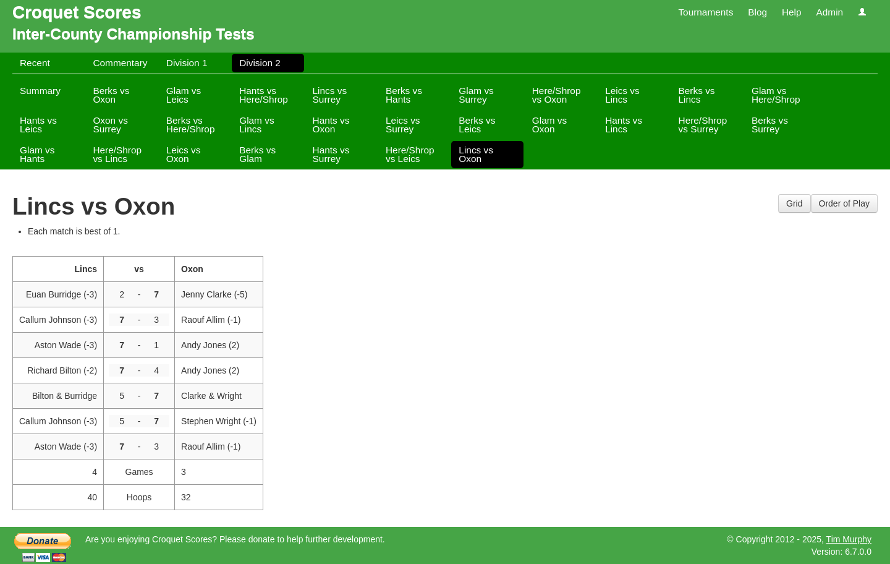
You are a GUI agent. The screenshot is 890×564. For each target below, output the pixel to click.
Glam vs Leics (183, 95)
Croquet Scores (77, 12)
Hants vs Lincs (623, 124)
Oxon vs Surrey (110, 124)
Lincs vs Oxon (476, 154)
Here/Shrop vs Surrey (703, 124)
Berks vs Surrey (770, 124)
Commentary (120, 63)
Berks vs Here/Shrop (190, 124)
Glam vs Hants (37, 154)
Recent (35, 63)
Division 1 (187, 63)
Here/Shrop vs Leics (410, 154)
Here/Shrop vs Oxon (556, 95)
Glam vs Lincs (256, 124)
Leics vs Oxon (183, 154)
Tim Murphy (848, 539)
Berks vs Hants (404, 95)
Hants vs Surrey (331, 154)
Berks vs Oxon (111, 95)
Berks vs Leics (477, 124)
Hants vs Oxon (331, 124)
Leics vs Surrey (403, 124)
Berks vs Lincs (697, 95)
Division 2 (260, 63)
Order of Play (844, 203)
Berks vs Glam (257, 154)
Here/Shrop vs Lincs (117, 154)
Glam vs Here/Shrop (776, 95)
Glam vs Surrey (476, 95)
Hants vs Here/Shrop (263, 95)
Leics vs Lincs (622, 95)
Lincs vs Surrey (330, 95)
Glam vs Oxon (549, 124)
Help (792, 12)
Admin (829, 12)
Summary (40, 90)
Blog (757, 12)
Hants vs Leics (38, 124)
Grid (794, 203)
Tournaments (705, 12)
